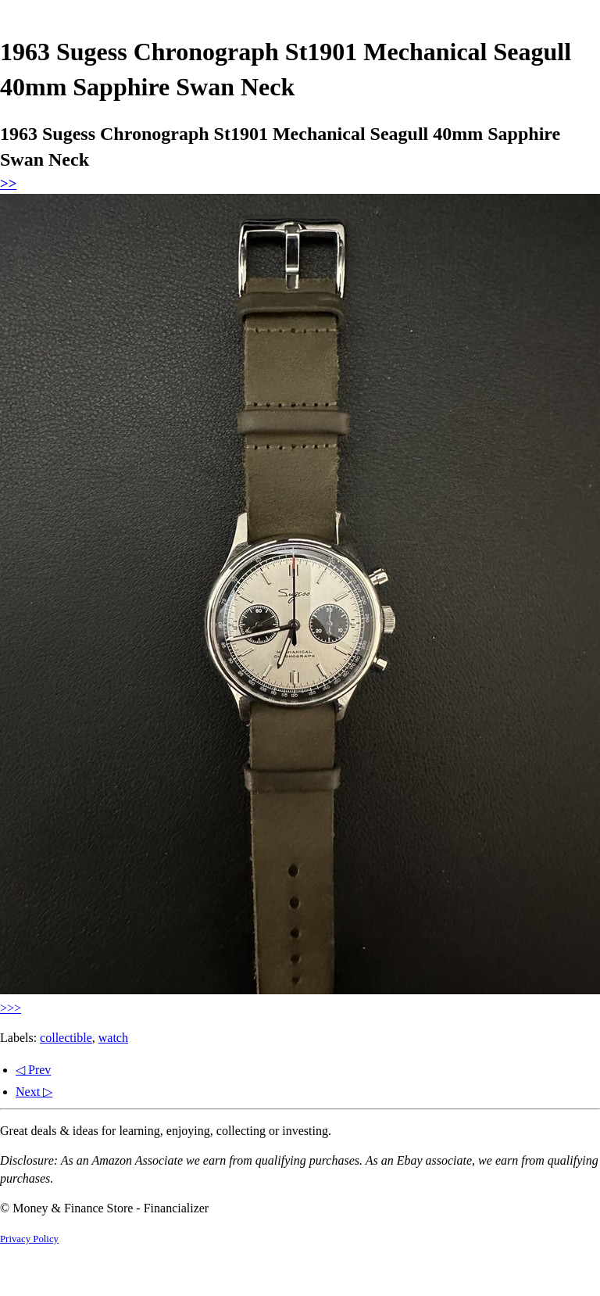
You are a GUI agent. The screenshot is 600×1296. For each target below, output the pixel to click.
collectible (66, 1037)
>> (8, 183)
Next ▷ (34, 1091)
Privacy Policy (29, 1238)
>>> (10, 1008)
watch (113, 1037)
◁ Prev (33, 1069)
